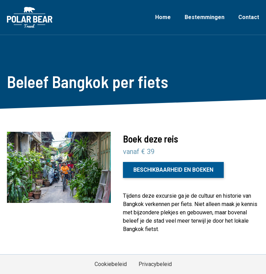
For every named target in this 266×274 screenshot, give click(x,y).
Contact (248, 17)
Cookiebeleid (111, 264)
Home (163, 17)
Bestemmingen (204, 17)
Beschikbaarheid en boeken (173, 169)
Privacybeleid (155, 264)
